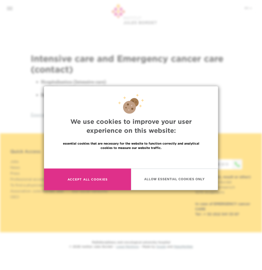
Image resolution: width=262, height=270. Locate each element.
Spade (161, 246)
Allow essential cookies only (174, 194)
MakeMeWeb (183, 246)
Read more (131, 173)
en (248, 7)
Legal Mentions (127, 246)
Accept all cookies (88, 194)
